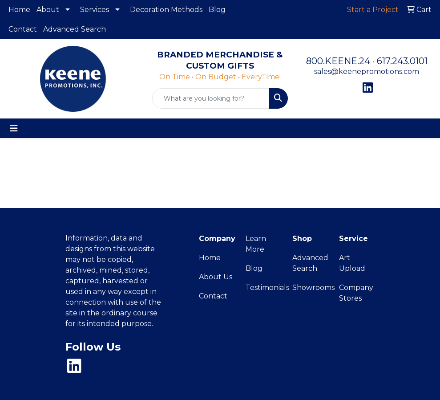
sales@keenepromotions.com (366, 71)
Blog (217, 9)
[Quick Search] (211, 98)
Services (94, 9)
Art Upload (352, 263)
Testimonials (264, 287)
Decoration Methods (166, 9)
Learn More (256, 243)
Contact (22, 29)
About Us (215, 277)
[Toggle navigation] (13, 128)
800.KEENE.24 (338, 61)
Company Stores (356, 292)
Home (19, 9)
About (47, 9)
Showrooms (310, 287)
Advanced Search (74, 29)
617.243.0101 (402, 61)
